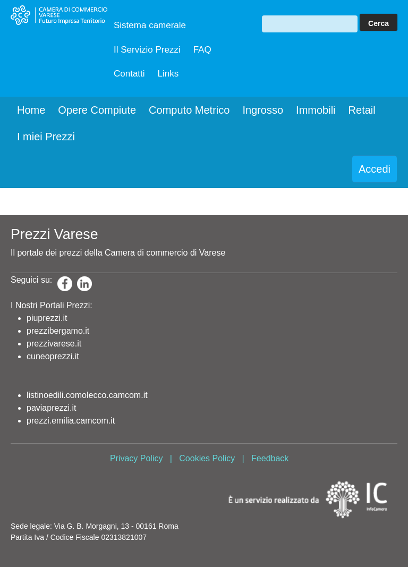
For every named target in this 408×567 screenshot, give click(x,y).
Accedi (374, 169)
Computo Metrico (189, 110)
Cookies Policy (207, 458)
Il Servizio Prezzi (147, 50)
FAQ (202, 50)
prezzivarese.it (54, 343)
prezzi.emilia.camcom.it (71, 420)
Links (168, 74)
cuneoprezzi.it (53, 356)
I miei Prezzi (46, 136)
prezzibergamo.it (58, 330)
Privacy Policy (136, 458)
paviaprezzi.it (51, 407)
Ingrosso (262, 110)
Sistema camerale (150, 25)
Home (31, 110)
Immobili (315, 110)
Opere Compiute (97, 110)
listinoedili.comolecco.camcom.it (87, 395)
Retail (362, 110)
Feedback (269, 458)
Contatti (129, 74)
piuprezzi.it (47, 318)
